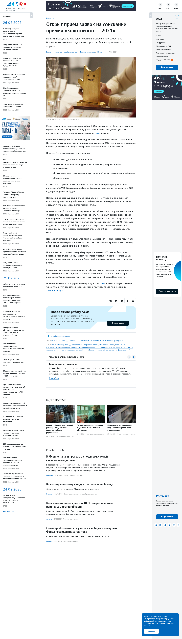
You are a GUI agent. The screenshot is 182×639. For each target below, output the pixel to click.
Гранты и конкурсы (87, 52)
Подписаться (167, 67)
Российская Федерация (60, 336)
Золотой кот (56, 340)
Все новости (8, 511)
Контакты (160, 39)
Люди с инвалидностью (73, 475)
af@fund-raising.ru (55, 290)
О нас (158, 36)
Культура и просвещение (95, 434)
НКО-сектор (101, 52)
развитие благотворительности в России (97, 340)
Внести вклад (118, 323)
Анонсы (49, 519)
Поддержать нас (163, 60)
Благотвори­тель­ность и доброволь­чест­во (62, 52)
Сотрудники (161, 43)
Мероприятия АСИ (163, 46)
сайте (97, 133)
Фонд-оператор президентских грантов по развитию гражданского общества (82, 345)
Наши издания (162, 56)
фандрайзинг (119, 340)
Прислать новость (163, 49)
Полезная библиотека (165, 53)
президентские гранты (71, 340)
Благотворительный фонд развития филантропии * (109, 350)
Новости (50, 18)
